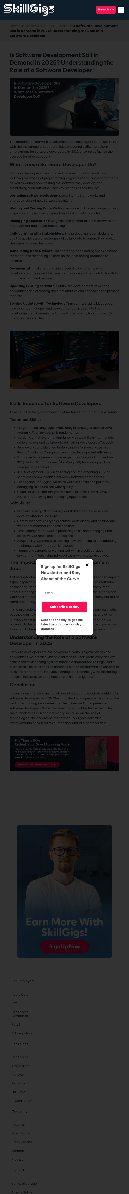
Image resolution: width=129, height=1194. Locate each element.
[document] (64, 597)
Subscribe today (64, 606)
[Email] (64, 593)
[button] (121, 10)
